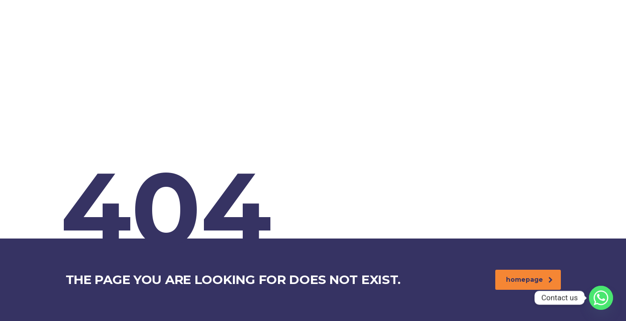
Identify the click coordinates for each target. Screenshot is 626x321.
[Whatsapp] (601, 298)
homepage (529, 280)
